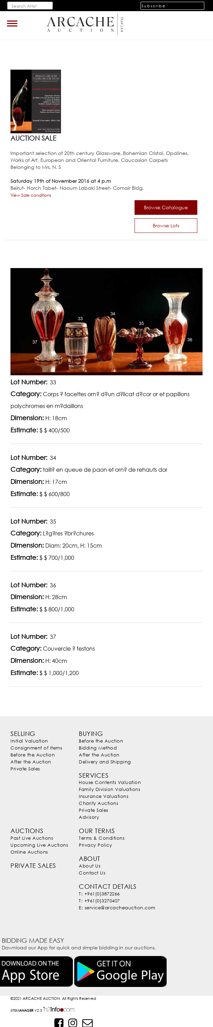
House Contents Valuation (109, 782)
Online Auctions (29, 852)
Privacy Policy (95, 845)
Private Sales (25, 768)
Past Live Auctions (31, 838)
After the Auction (30, 762)
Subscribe (154, 5)
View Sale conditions (30, 195)
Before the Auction (32, 755)
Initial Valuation (29, 741)
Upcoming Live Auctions (39, 845)
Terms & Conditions (101, 838)
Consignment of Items (36, 748)
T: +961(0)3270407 (99, 900)
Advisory (89, 817)
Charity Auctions (98, 803)
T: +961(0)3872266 (99, 893)
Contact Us (92, 873)
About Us (89, 866)
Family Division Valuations (109, 789)
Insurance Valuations (103, 796)
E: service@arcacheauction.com (117, 907)
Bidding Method (98, 748)
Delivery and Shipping (105, 762)
